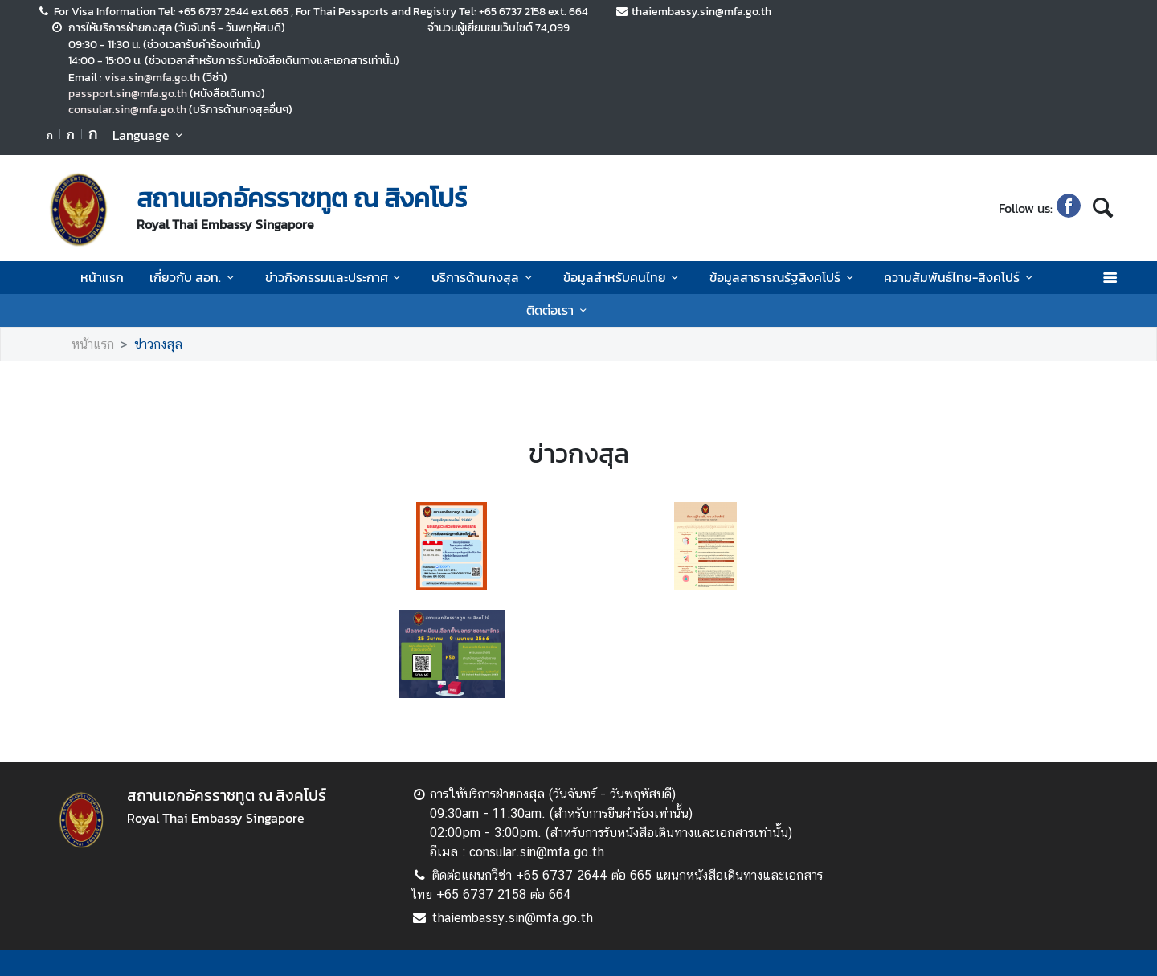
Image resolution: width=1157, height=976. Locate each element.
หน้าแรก (102, 277)
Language (149, 135)
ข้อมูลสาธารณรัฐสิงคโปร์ (783, 277)
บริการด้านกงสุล (484, 277)
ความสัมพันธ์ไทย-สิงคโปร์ (960, 277)
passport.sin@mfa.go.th (127, 93)
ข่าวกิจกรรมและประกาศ (335, 277)
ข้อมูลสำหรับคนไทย (623, 277)
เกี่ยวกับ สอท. (194, 277)
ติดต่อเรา (558, 310)
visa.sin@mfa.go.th (152, 77)
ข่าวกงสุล (158, 344)
